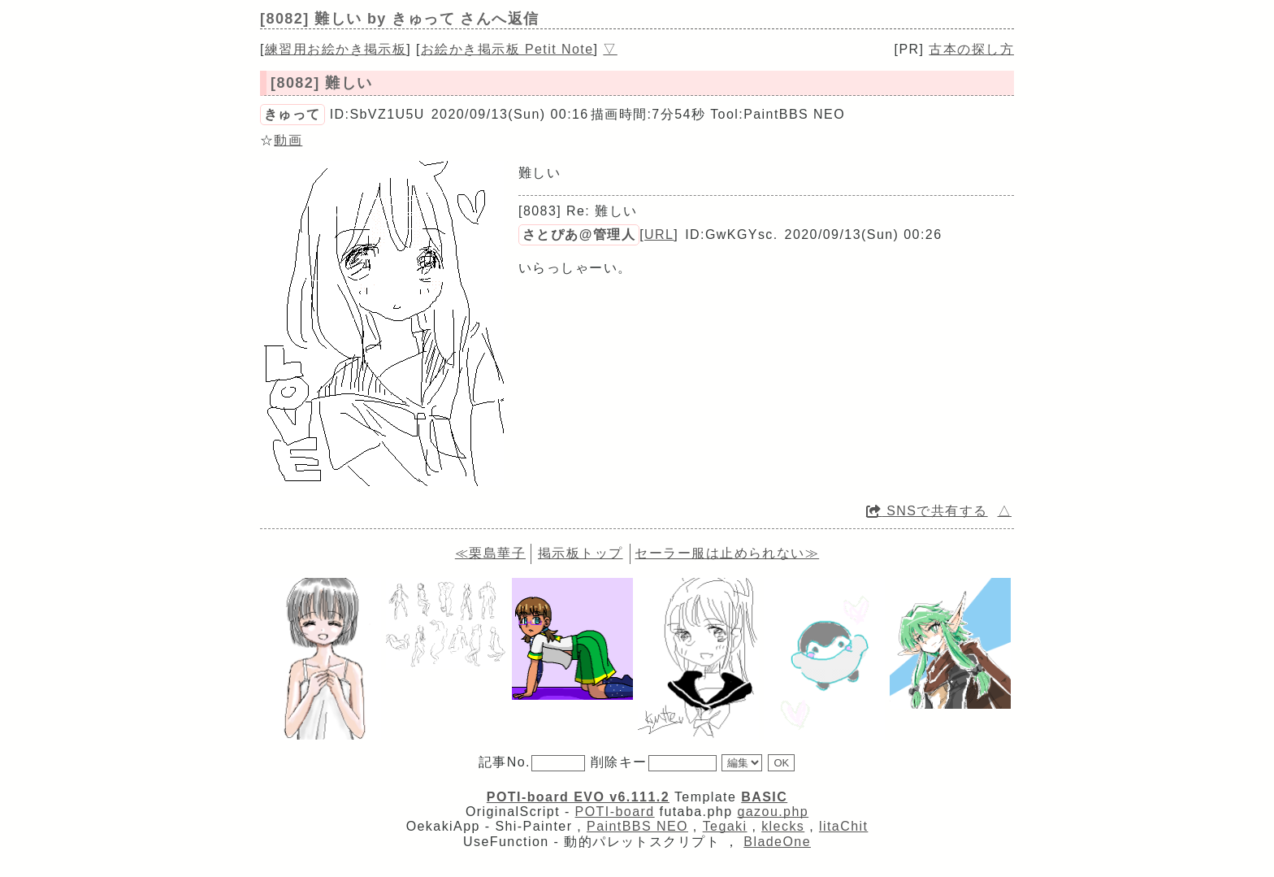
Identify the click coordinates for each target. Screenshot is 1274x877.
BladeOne (777, 842)
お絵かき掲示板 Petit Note (507, 49)
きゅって (292, 114)
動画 (288, 140)
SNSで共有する (927, 511)
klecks (782, 826)
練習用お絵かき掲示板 (335, 49)
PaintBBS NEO (637, 826)
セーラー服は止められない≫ (727, 553)
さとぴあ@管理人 (578, 234)
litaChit (843, 826)
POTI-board (615, 811)
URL (659, 234)
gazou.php (772, 811)
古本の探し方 (971, 49)
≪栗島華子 (490, 553)
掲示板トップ (580, 553)
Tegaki (725, 826)
